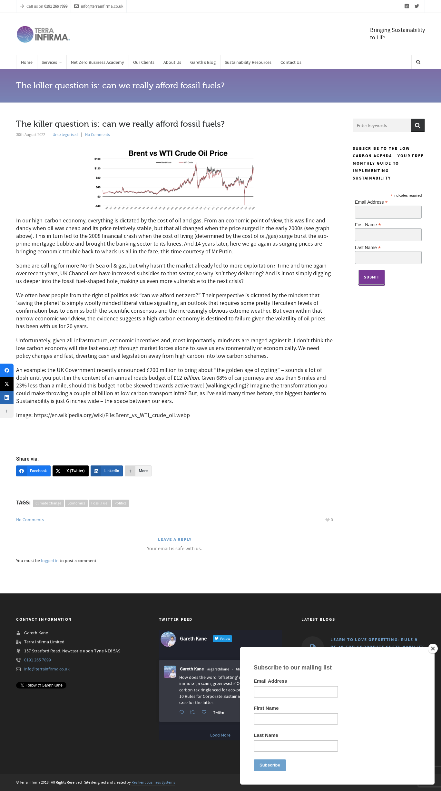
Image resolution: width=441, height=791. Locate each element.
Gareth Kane (192, 669)
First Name (368, 224)
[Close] (433, 648)
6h (238, 669)
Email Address (371, 202)
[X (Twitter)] (71, 470)
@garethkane (218, 669)
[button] (418, 125)
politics (120, 503)
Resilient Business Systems (153, 782)
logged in (50, 561)
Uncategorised (65, 134)
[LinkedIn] (107, 470)
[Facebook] (33, 470)
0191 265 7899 (37, 660)
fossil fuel (99, 503)
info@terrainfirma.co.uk (98, 6)
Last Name (368, 247)
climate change (48, 503)
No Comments (97, 134)
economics (76, 503)
